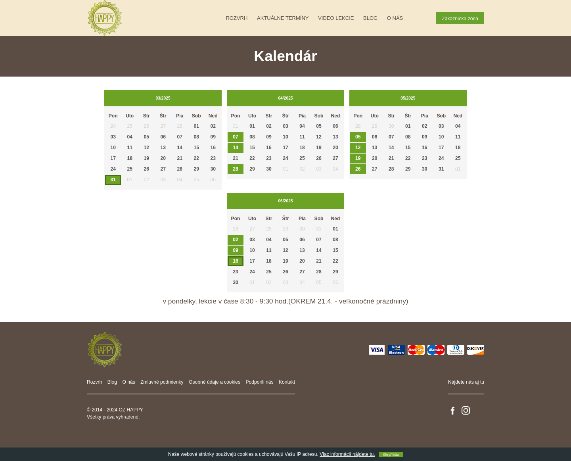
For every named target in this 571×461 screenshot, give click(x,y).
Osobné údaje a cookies (214, 382)
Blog (370, 18)
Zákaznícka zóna (460, 18)
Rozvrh (236, 18)
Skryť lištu (391, 455)
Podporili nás (260, 382)
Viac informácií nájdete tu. (347, 454)
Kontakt (287, 382)
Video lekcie (336, 18)
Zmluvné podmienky (162, 382)
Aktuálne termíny (283, 18)
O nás (395, 18)
